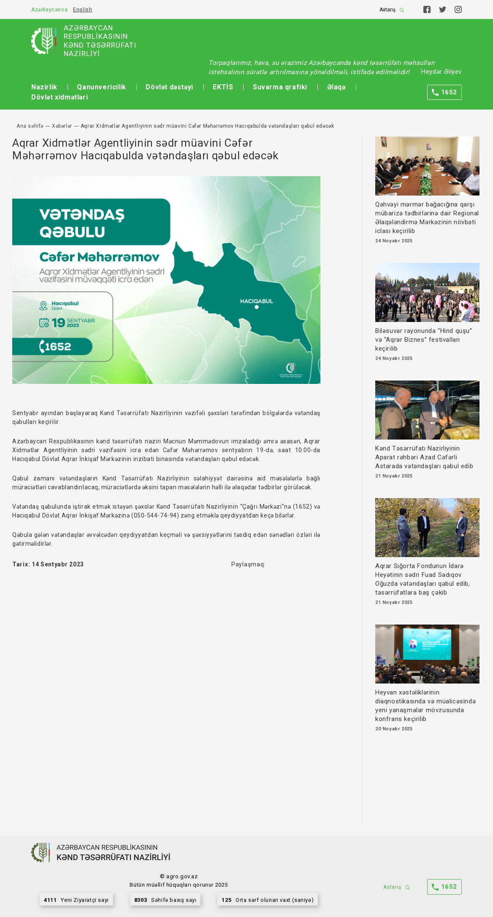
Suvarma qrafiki (280, 87)
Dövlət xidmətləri (59, 97)
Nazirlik (44, 87)
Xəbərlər (62, 126)
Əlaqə (336, 87)
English (82, 10)
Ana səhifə (29, 126)
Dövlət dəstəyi (169, 87)
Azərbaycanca (49, 10)
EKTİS (223, 87)
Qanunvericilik (101, 87)
